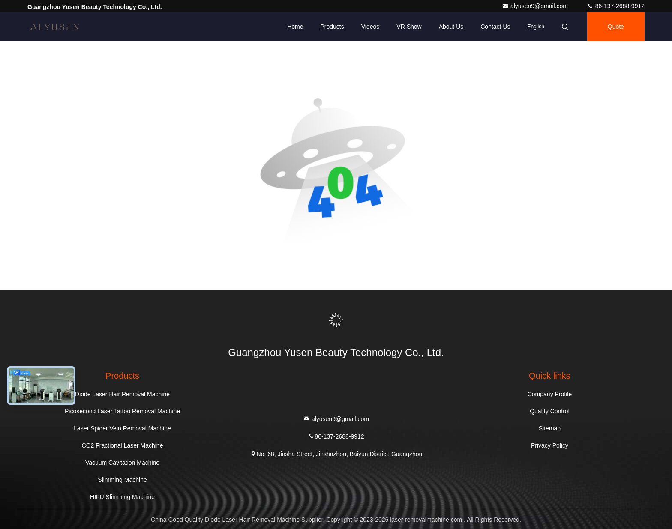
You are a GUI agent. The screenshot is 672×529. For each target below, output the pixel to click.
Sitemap (550, 428)
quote (616, 26)
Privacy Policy (549, 445)
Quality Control (550, 411)
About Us (451, 26)
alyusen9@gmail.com (536, 6)
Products (332, 26)
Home (295, 26)
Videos (370, 26)
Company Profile (550, 394)
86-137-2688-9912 (616, 6)
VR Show (408, 26)
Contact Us (495, 26)
